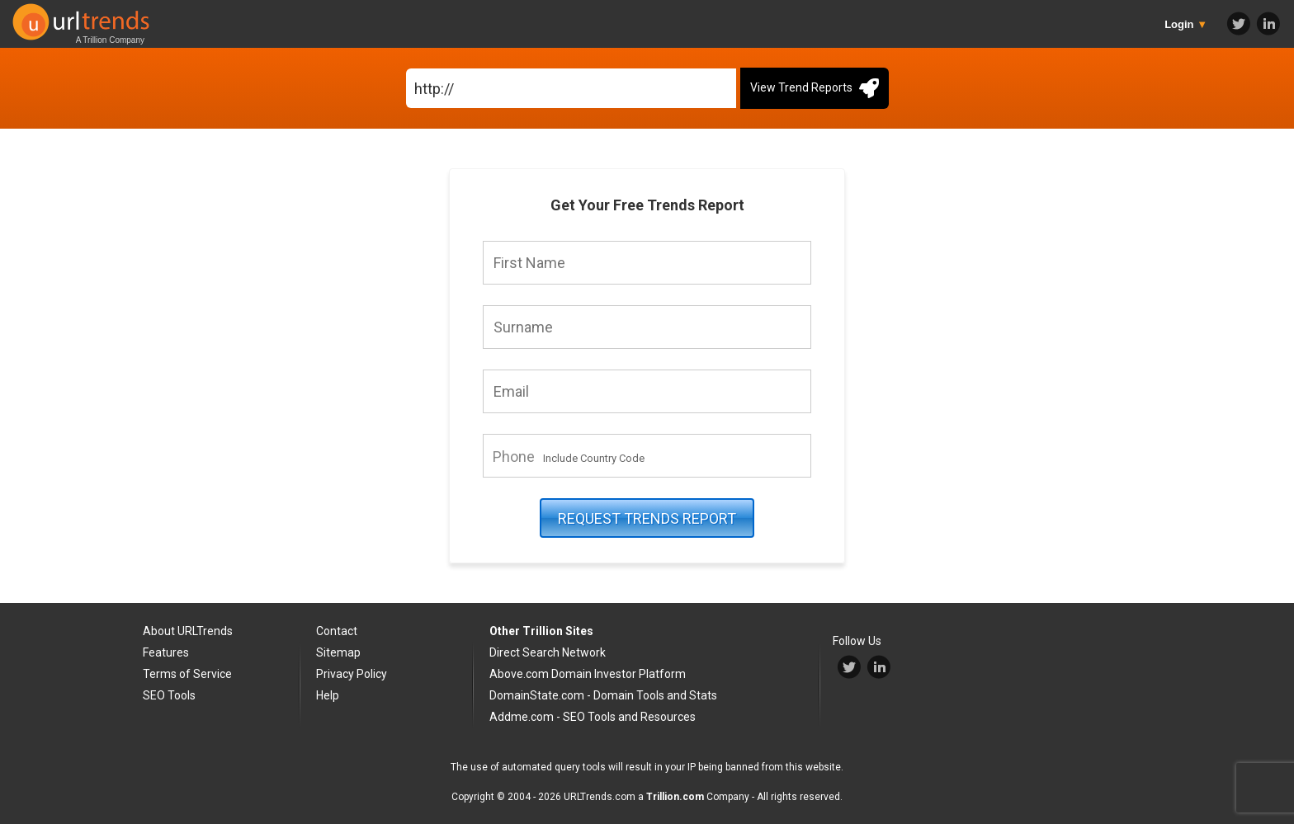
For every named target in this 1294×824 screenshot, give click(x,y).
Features (166, 652)
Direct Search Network (547, 652)
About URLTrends (188, 631)
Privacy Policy (351, 673)
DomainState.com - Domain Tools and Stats (603, 695)
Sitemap (338, 652)
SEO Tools (169, 695)
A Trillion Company (110, 40)
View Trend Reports (814, 88)
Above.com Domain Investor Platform (587, 673)
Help (327, 695)
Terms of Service (187, 673)
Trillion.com (675, 797)
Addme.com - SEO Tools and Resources (592, 716)
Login (1185, 24)
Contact (336, 631)
